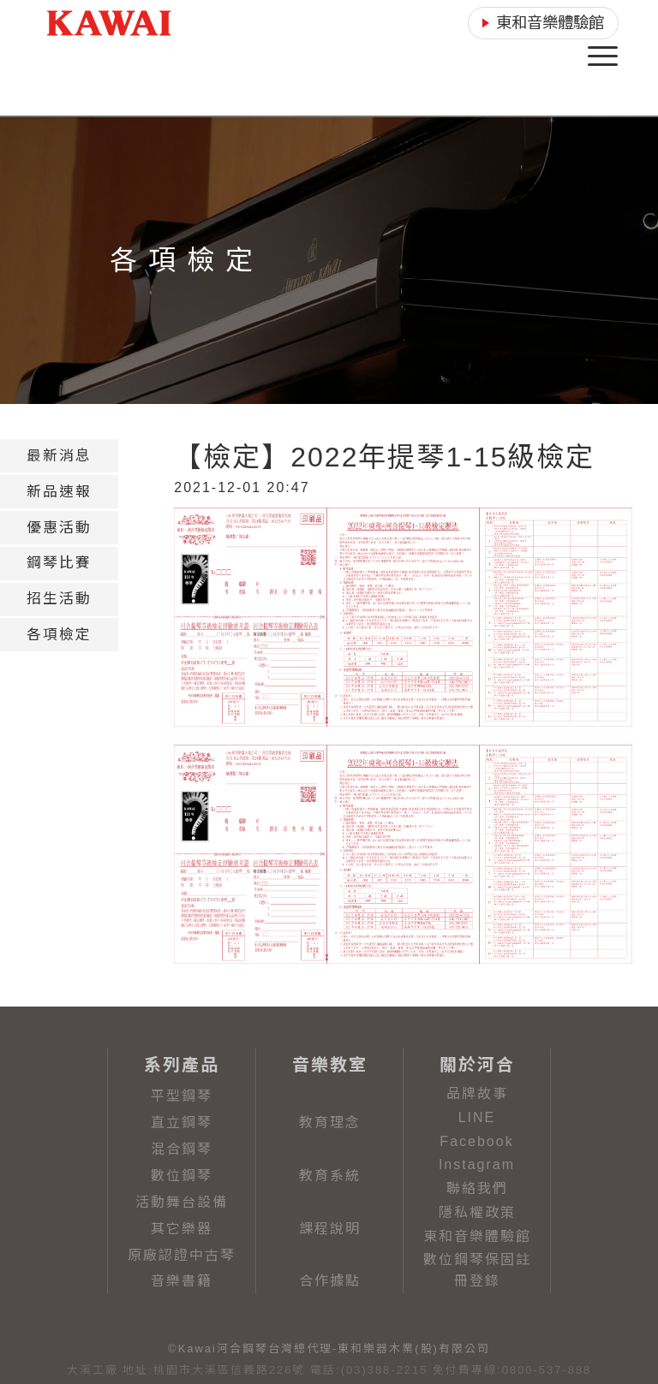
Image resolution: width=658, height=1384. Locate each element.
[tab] (59, 455)
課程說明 (330, 1228)
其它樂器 (181, 1228)
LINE (477, 1117)
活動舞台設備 (181, 1202)
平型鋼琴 (181, 1096)
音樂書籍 (181, 1281)
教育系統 (330, 1175)
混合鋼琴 (181, 1149)
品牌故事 (477, 1093)
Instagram (477, 1164)
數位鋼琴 (181, 1175)
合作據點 (330, 1281)
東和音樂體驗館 (477, 1236)
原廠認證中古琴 (182, 1255)
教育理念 (330, 1122)
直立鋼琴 (181, 1122)
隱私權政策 (477, 1212)
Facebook (476, 1141)
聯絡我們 (477, 1188)
